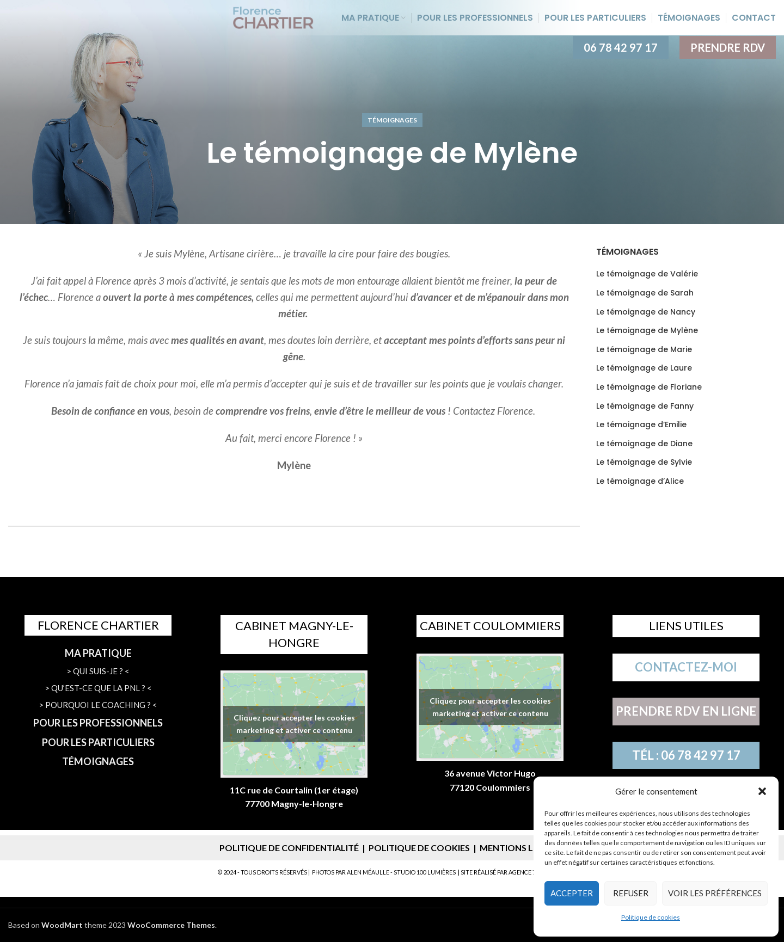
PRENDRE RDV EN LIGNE (686, 711)
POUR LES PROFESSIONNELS (98, 723)
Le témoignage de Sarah (645, 293)
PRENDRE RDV (727, 47)
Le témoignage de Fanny (645, 406)
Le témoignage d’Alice (640, 481)
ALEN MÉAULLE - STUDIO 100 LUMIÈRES (401, 872)
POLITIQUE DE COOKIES (419, 847)
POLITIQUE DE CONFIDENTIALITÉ (289, 847)
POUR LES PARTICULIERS (98, 742)
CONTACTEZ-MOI (686, 667)
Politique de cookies (650, 917)
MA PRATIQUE (98, 653)
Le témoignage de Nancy (645, 312)
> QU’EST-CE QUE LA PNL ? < (98, 688)
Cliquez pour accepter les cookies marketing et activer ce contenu (294, 724)
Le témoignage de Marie (644, 349)
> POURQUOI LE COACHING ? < (98, 705)
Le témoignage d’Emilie (641, 425)
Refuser (630, 893)
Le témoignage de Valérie (647, 274)
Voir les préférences (715, 893)
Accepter (571, 893)
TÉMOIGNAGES (98, 761)
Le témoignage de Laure (644, 368)
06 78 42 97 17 (621, 47)
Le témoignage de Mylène (647, 330)
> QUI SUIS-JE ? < (98, 671)
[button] (762, 791)
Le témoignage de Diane (644, 444)
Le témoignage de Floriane (649, 387)
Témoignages (392, 120)
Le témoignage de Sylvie (644, 462)
